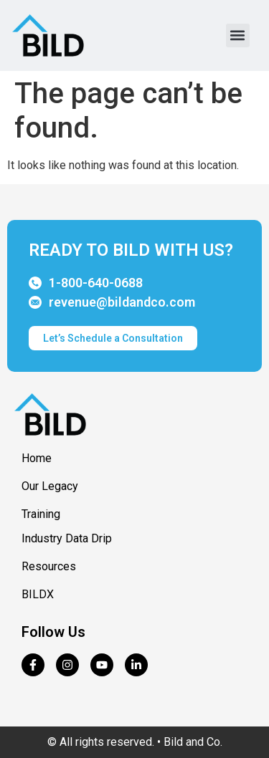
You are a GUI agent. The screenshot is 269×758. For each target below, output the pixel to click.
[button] (238, 35)
